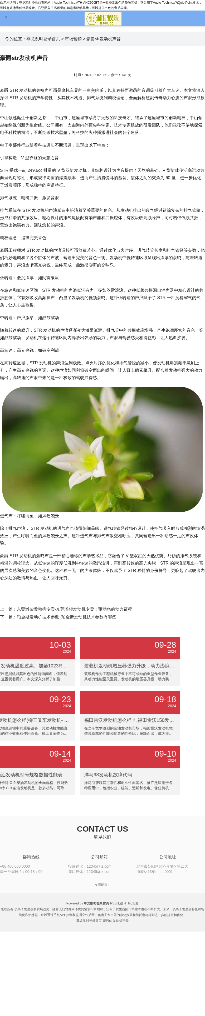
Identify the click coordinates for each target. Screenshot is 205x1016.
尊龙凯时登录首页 (43, 39)
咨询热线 (31, 857)
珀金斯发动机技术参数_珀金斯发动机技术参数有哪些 (66, 617)
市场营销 (73, 39)
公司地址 (167, 857)
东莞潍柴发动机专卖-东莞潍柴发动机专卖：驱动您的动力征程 (74, 609)
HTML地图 (131, 903)
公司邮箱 (99, 857)
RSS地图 (116, 903)
